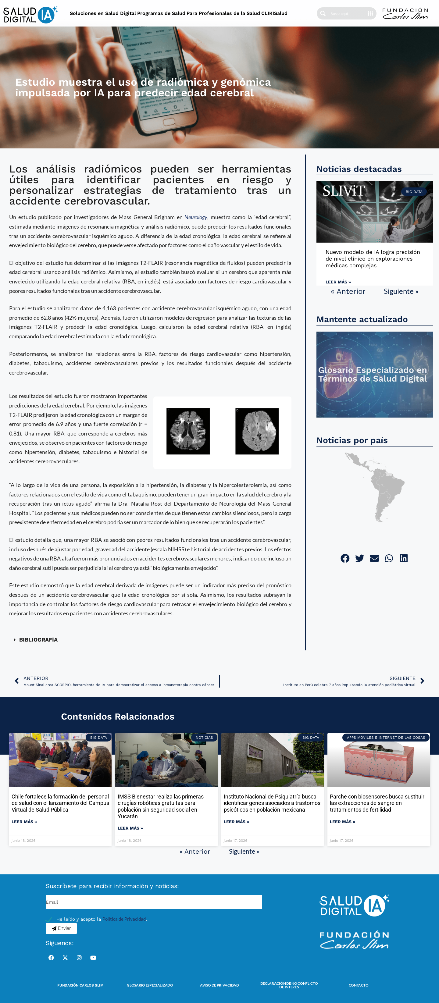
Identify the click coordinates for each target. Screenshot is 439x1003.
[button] (150, 639)
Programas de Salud (161, 13)
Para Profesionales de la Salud (223, 13)
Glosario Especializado (150, 985)
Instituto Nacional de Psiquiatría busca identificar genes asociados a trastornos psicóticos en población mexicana (272, 803)
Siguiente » (401, 290)
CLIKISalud (274, 13)
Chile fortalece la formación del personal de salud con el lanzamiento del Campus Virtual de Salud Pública (60, 803)
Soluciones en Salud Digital (103, 13)
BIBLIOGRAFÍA (38, 639)
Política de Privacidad (124, 919)
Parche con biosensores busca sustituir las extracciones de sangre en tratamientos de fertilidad (377, 803)
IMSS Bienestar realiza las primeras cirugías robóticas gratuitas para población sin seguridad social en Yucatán (161, 806)
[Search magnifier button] (323, 13)
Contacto (359, 985)
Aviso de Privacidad (219, 985)
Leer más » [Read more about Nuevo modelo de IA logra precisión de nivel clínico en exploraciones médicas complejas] (338, 281)
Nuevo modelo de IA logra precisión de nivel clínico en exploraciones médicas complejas (373, 258)
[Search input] (348, 13)
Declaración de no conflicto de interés (289, 985)
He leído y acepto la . (101, 919)
